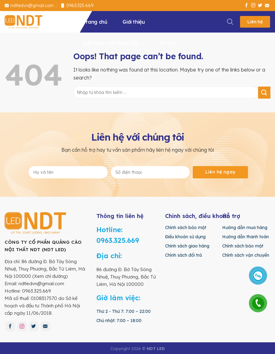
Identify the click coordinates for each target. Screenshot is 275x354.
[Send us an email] (267, 5)
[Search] (230, 20)
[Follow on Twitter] (260, 5)
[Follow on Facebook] (246, 5)
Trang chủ (95, 22)
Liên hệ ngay (220, 172)
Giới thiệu (133, 22)
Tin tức (167, 43)
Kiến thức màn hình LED (113, 43)
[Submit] (264, 93)
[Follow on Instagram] (253, 5)
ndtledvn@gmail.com (29, 5)
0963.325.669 (76, 5)
